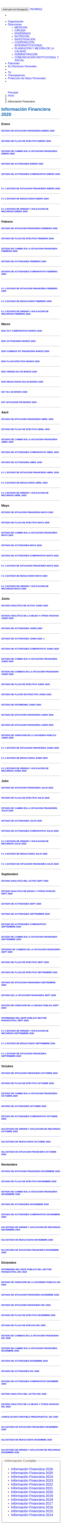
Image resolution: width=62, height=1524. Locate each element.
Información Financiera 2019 (32, 1496)
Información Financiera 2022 (32, 1484)
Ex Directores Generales (22, 66)
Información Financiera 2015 (32, 1511)
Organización (15, 21)
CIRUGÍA (20, 30)
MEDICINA (21, 27)
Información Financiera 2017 (32, 1503)
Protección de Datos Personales (27, 78)
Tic (9, 72)
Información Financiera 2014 (32, 1515)
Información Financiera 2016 (32, 1507)
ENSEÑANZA (23, 33)
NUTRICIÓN (22, 36)
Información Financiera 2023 (32, 1480)
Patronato (13, 63)
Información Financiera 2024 (32, 1477)
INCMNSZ (36, 9)
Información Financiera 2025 (32, 1473)
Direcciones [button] (15, 24)
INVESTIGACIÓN (25, 39)
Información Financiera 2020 (32, 1492)
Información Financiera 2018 (32, 1499)
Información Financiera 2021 (32, 1488)
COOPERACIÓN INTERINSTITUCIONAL (29, 44)
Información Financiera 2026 (32, 1469)
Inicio (11, 95)
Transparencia (16, 75)
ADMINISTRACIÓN (26, 54)
